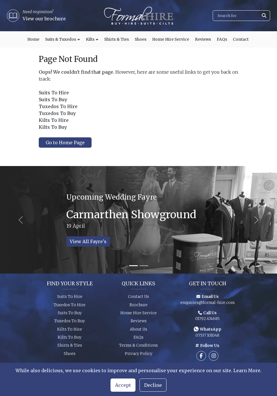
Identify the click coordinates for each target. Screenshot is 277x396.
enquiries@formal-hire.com (207, 304)
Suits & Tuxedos (60, 39)
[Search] (241, 15)
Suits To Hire (69, 298)
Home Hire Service (170, 39)
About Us (138, 331)
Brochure (138, 306)
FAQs (222, 39)
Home (33, 39)
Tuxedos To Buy (69, 322)
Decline (153, 385)
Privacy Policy (138, 355)
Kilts (90, 39)
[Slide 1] (133, 265)
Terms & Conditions (138, 347)
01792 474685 (207, 320)
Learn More (246, 370)
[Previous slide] (21, 220)
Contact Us (138, 298)
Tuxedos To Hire (70, 306)
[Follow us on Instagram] (213, 357)
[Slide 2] (144, 265)
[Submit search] (264, 15)
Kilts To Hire (69, 331)
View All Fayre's (88, 241)
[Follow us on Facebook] (201, 357)
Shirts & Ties (116, 39)
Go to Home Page (65, 142)
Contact (241, 39)
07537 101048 (207, 337)
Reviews (203, 39)
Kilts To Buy (70, 339)
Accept (123, 385)
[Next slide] (256, 220)
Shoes (140, 39)
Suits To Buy (70, 314)
